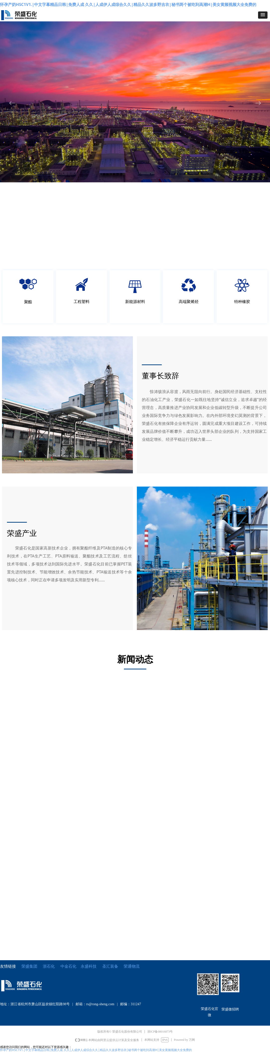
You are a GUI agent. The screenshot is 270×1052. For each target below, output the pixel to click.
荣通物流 (132, 966)
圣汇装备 (113, 966)
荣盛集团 (29, 966)
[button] (263, 15)
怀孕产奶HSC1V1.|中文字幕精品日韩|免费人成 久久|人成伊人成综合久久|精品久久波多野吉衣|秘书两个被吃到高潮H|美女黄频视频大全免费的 (128, 4)
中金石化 (68, 966)
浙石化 (49, 966)
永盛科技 (89, 966)
